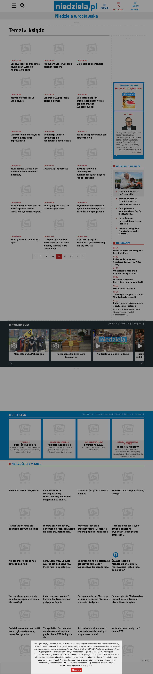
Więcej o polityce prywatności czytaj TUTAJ (76, 665)
